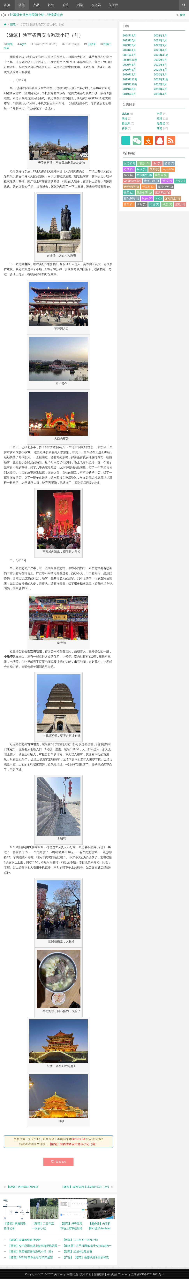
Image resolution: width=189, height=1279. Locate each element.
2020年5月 (129, 69)
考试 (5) (128, 169)
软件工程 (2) (151, 180)
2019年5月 (129, 94)
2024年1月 (160, 35)
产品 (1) (180, 180)
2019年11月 (161, 79)
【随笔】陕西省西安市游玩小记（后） (85, 1187)
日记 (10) (143, 163)
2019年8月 (129, 89)
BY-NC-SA (79, 1139)
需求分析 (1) (165, 186)
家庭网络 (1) (162, 192)
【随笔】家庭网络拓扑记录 (24, 1239)
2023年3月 (129, 45)
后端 (80, 5)
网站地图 (112, 1274)
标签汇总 (72, 1274)
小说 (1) (154, 204)
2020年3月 (160, 69)
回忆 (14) (129, 163)
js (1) (158, 198)
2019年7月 (160, 89)
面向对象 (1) (172, 198)
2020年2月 (129, 74)
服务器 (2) (161, 175)
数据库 (126, 123)
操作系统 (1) (131, 198)
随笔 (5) (169, 163)
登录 (182, 14)
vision (125, 113)
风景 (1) (167, 204)
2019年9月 (160, 84)
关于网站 (59, 1274)
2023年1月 (129, 50)
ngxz (23, 44)
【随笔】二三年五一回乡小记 (80, 1239)
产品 (36, 5)
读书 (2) (167, 180)
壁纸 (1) (180, 204)
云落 (134, 1274)
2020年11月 (161, 55)
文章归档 (85, 1274)
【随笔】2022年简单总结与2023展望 (30, 1257)
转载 (51, 5)
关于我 (113, 5)
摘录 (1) (128, 192)
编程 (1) (141, 204)
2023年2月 (160, 45)
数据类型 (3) (144, 175)
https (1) (147, 198)
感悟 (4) (128, 175)
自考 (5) (154, 169)
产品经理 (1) (131, 186)
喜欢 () (58, 1161)
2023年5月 (129, 40)
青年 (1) (128, 204)
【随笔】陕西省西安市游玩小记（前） (43, 35)
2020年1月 (160, 74)
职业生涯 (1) (144, 192)
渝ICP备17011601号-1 (150, 1274)
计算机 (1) (148, 186)
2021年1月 (129, 55)
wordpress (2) (132, 180)
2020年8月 (129, 64)
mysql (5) (168, 169)
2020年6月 (160, 64)
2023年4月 (160, 40)
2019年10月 (130, 84)
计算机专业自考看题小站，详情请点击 (36, 14)
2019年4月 (160, 94)
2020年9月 (160, 59)
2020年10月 (130, 59)
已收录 (92, 44)
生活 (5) (141, 169)
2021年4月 (160, 50)
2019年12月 (130, 79)
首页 (7, 5)
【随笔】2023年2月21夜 (22, 1187)
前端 (65, 5)
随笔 (22, 5)
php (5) (157, 163)
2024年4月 (129, 35)
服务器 (96, 5)
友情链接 (99, 1274)
